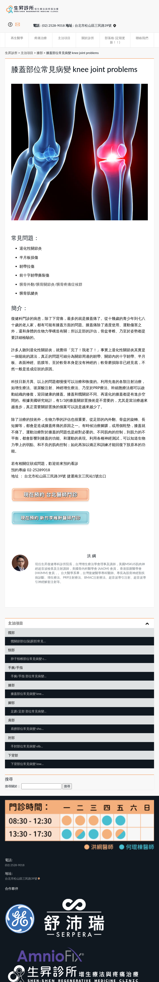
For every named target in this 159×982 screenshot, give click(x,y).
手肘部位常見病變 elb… (27, 746)
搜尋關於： (12, 786)
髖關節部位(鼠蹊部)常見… (28, 641)
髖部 (11, 632)
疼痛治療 (40, 38)
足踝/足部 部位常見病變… (28, 711)
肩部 (11, 720)
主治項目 (64, 38)
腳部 (11, 703)
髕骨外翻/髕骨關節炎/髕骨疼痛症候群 (50, 284)
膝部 (40, 53)
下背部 (13, 755)
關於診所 (88, 38)
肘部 (11, 738)
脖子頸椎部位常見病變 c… (28, 659)
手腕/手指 (15, 667)
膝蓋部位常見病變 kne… (27, 693)
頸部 (11, 650)
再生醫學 (17, 38)
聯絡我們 (142, 38)
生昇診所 (11, 53)
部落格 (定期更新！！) (115, 40)
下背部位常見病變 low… (27, 764)
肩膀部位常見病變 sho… (27, 728)
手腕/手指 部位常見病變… (28, 676)
